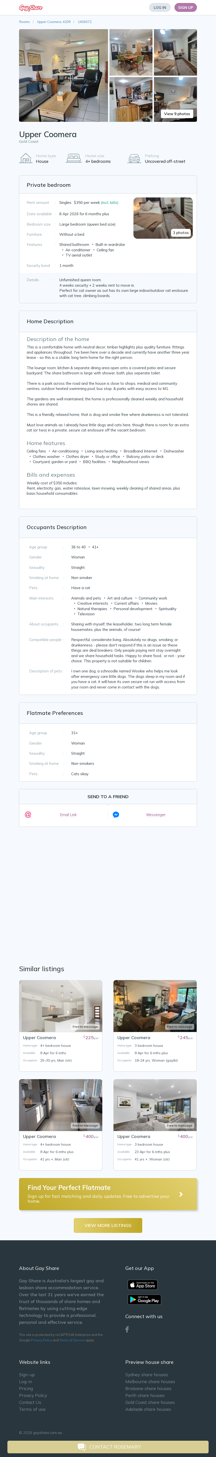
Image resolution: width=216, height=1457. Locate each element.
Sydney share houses (146, 1374)
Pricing (26, 1388)
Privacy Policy (41, 1340)
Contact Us (30, 1402)
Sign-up (27, 1374)
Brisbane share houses (148, 1388)
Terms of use (32, 1409)
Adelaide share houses (148, 1409)
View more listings (108, 1225)
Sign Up (185, 7)
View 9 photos (177, 113)
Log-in (25, 1381)
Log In (160, 7)
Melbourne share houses (150, 1381)
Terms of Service (72, 1340)
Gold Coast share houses (150, 1402)
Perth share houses (145, 1395)
